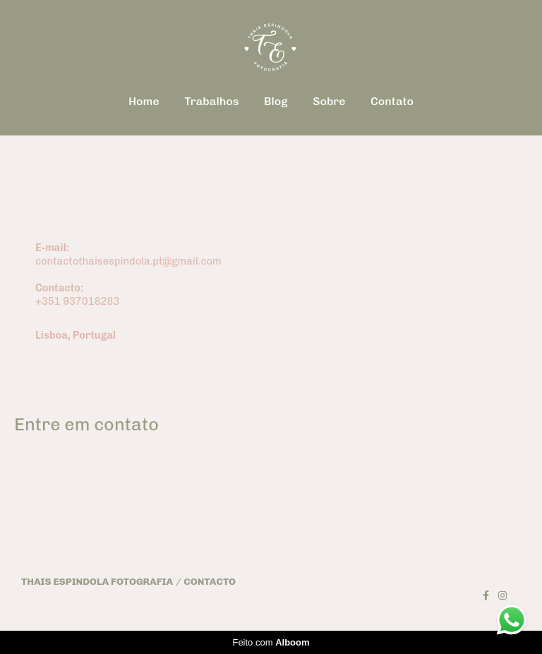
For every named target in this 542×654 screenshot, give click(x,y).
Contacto (209, 582)
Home (143, 101)
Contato (392, 101)
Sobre (329, 101)
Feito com (270, 642)
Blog (275, 101)
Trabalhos (211, 101)
